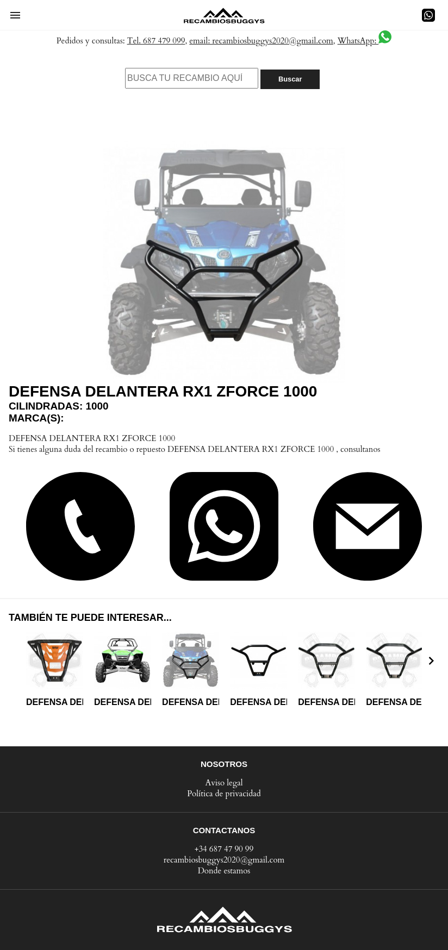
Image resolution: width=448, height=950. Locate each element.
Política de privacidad (224, 793)
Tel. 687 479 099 (156, 40)
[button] (15, 15)
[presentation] (431, 660)
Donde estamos (224, 870)
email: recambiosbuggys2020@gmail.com (261, 40)
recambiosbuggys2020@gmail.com (224, 859)
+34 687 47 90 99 (224, 849)
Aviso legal (223, 782)
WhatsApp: (365, 40)
